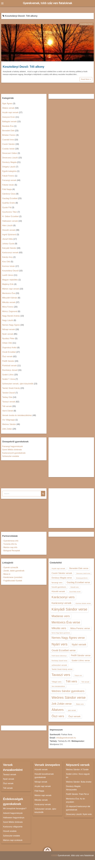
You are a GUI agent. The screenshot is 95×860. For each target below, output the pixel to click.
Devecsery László (10, 158)
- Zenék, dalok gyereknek (13, 571)
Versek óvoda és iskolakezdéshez (17, 415)
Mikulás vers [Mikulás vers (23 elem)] (59, 628)
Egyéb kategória (9, 171)
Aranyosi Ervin (8, 117)
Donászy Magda (9, 162)
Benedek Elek (8, 131)
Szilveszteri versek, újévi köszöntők (17, 384)
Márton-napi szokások (13, 840)
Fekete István (8, 185)
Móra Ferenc (7, 307)
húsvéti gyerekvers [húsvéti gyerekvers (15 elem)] (59, 587)
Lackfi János (7, 275)
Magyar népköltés (10, 280)
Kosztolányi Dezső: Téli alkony (23, 66)
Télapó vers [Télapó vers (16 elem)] (56, 682)
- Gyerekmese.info (10, 541)
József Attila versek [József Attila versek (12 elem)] (74, 591)
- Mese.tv (6, 574)
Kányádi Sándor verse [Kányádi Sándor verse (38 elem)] (69, 609)
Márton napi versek (10, 289)
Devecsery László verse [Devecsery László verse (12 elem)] (83, 573)
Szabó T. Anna (8, 379)
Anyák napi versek (10, 112)
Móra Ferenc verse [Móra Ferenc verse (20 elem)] (80, 628)
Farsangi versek (9, 180)
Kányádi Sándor (9, 248)
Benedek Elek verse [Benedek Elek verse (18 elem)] (78, 568)
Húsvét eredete (10, 831)
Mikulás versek (8, 302)
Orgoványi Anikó (9, 347)
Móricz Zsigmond (9, 311)
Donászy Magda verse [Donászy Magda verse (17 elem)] (62, 578)
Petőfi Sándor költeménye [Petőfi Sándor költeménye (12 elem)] (59, 655)
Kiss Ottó (6, 262)
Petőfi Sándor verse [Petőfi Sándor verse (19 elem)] (81, 655)
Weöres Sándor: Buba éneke (78, 782)
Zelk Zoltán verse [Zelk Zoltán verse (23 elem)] (62, 703)
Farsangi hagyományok (12, 446)
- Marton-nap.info (9, 547)
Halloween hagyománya (13, 818)
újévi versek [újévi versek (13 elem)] (72, 710)
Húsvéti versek (8, 230)
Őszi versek (7, 356)
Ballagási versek (9, 121)
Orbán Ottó (7, 343)
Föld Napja (7, 189)
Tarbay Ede (7, 397)
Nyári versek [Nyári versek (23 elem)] (79, 644)
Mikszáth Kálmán (9, 298)
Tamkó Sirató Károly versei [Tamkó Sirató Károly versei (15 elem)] (62, 669)
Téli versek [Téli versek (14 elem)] (85, 682)
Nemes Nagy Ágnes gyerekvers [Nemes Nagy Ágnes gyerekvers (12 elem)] (61, 633)
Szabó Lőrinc (8, 375)
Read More (86, 79)
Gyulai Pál (6, 207)
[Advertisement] (71, 457)
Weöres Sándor (9, 424)
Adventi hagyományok (13, 813)
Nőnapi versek (8, 329)
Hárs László (7, 225)
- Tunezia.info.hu (9, 544)
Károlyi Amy (7, 257)
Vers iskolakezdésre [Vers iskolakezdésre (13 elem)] (58, 686)
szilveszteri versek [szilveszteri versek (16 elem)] (59, 665)
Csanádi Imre (8, 140)
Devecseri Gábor (9, 153)
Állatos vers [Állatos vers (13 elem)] (80, 704)
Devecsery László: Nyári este (79, 814)
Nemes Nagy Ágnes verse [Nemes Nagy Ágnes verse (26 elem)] (68, 637)
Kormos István (8, 266)
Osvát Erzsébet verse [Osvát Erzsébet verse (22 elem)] (64, 650)
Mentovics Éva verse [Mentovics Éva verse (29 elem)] (66, 622)
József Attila (7, 239)
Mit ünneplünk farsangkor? (14, 808)
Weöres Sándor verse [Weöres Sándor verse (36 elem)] (69, 697)
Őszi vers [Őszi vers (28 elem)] (58, 716)
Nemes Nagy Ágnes (11, 325)
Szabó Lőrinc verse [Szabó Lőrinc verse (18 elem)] (80, 660)
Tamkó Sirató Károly (11, 388)
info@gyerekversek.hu (66, 738)
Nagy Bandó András (11, 316)
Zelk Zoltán (7, 429)
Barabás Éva (8, 126)
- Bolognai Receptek (11, 551)
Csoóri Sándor (8, 144)
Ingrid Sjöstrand (9, 234)
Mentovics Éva (8, 293)
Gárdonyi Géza (9, 194)
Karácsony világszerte (13, 827)
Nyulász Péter (8, 338)
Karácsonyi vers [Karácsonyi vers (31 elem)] (63, 597)
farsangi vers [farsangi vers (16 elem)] (57, 582)
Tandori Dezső (8, 393)
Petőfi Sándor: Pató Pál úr (77, 794)
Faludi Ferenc (8, 176)
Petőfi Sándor (8, 361)
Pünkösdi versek (9, 365)
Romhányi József (9, 370)
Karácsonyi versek (10, 252)
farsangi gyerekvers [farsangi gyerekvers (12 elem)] (82, 578)
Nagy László (7, 320)
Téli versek (7, 406)
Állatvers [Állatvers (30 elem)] (58, 709)
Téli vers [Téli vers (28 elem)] (71, 681)
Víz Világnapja (8, 420)
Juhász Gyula (8, 244)
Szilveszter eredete (10, 456)
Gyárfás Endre (8, 203)
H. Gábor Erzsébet (10, 216)
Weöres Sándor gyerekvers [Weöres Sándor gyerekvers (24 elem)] (68, 691)
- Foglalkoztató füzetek (12, 581)
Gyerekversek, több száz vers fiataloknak (48, 3)
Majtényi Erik (8, 284)
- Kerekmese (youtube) (12, 577)
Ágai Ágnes (7, 103)
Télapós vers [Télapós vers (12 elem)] (78, 675)
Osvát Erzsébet (9, 352)
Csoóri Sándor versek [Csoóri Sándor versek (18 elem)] (62, 573)
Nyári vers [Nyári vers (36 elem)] (59, 644)
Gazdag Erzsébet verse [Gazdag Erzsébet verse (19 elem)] (78, 582)
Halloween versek (10, 221)
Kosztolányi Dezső (86, 24)
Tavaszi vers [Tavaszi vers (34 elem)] (61, 675)
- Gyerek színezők (10, 567)
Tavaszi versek (8, 402)
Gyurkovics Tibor (9, 212)
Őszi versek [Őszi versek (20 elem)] (74, 716)
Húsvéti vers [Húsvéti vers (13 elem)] (74, 587)
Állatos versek (8, 108)
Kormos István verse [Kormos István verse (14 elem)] (83, 603)
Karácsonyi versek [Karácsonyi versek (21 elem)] (61, 603)
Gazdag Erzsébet (10, 198)
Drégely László (8, 167)
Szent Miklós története (12, 450)
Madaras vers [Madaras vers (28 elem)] (61, 616)
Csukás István (8, 149)
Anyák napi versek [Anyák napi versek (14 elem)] (58, 568)
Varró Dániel (7, 411)
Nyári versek (7, 334)
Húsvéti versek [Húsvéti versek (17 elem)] (58, 591)
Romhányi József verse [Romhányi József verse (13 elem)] (59, 661)
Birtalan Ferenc (9, 135)
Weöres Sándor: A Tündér (77, 769)
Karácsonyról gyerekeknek (14, 453)
